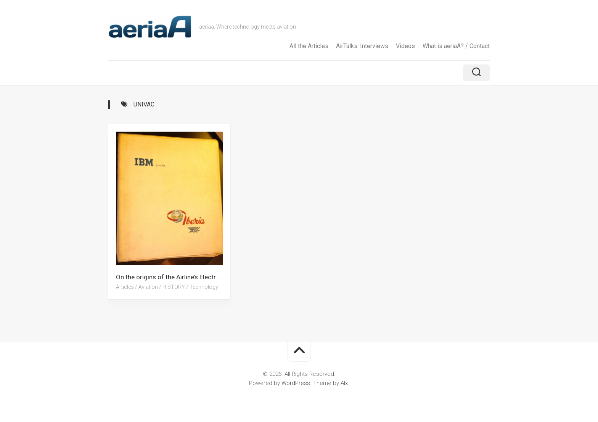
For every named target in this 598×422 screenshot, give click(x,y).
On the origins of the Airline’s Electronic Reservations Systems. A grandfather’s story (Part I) (173, 277)
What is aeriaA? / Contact (456, 46)
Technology (204, 287)
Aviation (148, 287)
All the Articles (308, 46)
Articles (125, 287)
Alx (344, 383)
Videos (405, 46)
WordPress (295, 383)
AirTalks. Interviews (362, 46)
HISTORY (173, 287)
